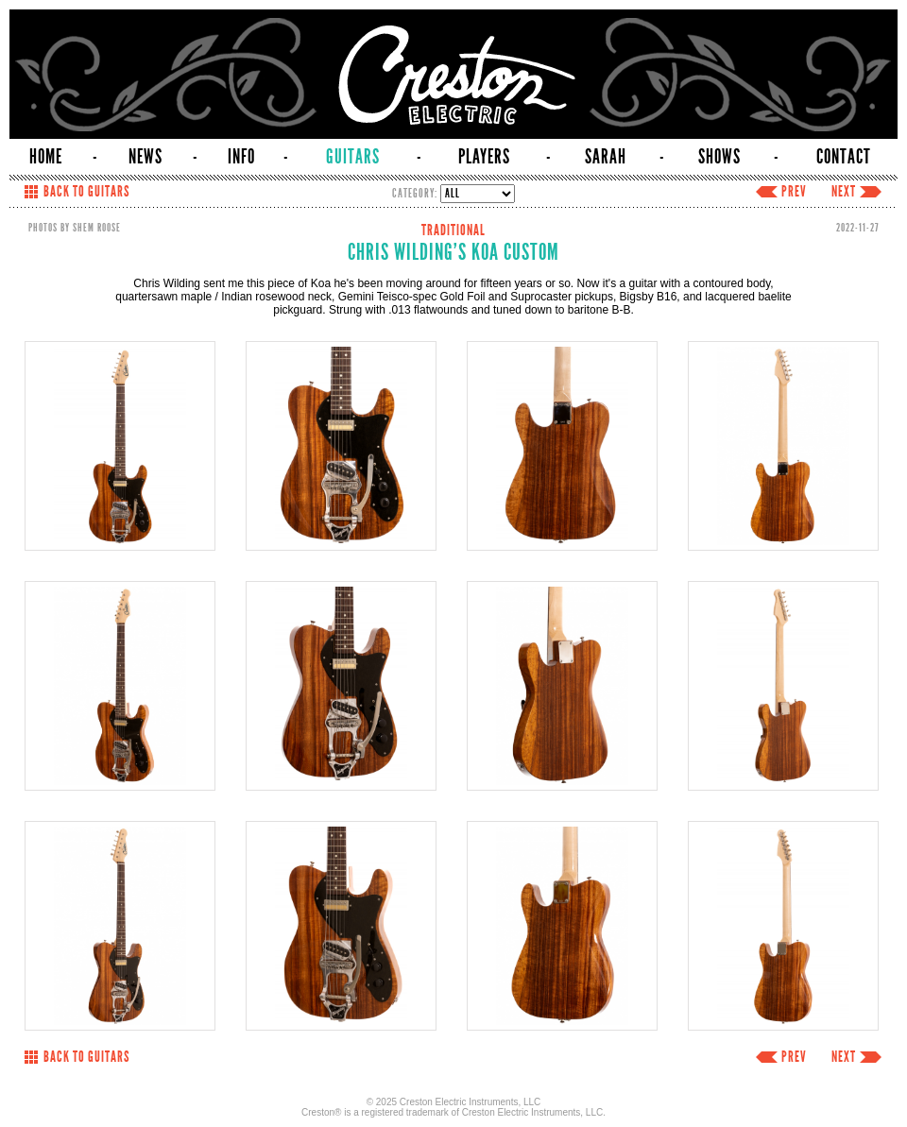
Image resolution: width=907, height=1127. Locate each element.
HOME (45, 157)
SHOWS (719, 157)
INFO (241, 157)
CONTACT (843, 157)
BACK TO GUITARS (86, 191)
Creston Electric (453, 74)
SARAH (605, 157)
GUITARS (353, 157)
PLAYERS (484, 157)
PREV (794, 191)
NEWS (145, 157)
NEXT (843, 191)
